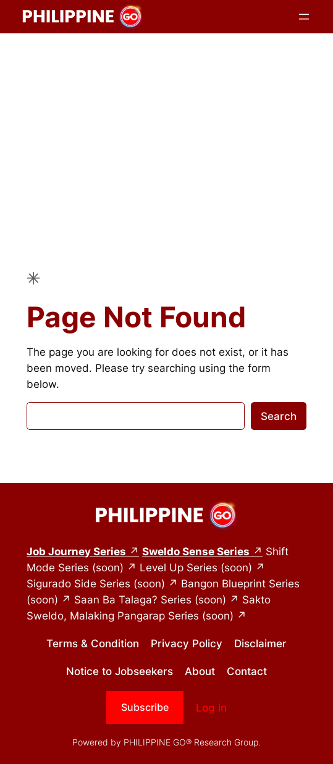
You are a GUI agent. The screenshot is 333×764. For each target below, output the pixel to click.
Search (279, 416)
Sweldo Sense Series (196, 551)
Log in (211, 708)
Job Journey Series (76, 551)
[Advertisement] (166, 131)
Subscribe (145, 707)
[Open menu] (304, 16)
